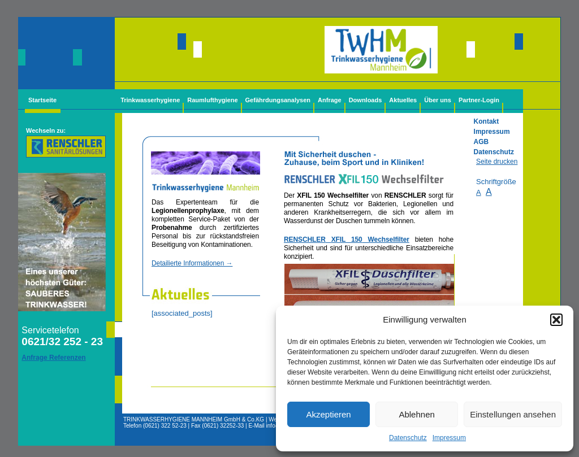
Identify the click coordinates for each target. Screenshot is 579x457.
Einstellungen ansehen (513, 414)
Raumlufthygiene (212, 100)
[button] (556, 319)
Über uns (437, 100)
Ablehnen (416, 414)
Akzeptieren (328, 414)
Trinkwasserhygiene (150, 100)
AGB (481, 142)
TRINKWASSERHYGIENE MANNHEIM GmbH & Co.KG (193, 419)
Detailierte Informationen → (192, 263)
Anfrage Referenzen (53, 358)
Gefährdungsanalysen (278, 100)
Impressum (449, 438)
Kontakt (486, 121)
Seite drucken (496, 162)
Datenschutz (408, 438)
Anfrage (330, 100)
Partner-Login (479, 100)
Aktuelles (403, 100)
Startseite (42, 100)
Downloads (365, 100)
